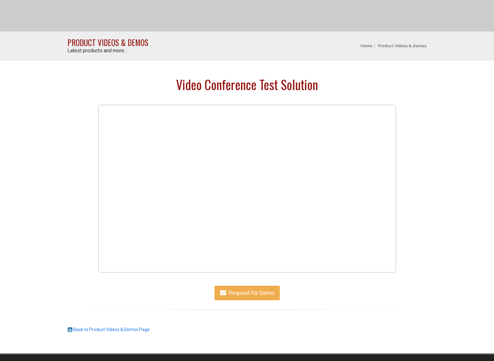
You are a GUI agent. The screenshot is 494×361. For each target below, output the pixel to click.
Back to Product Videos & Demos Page (108, 329)
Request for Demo (247, 292)
